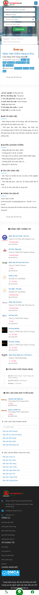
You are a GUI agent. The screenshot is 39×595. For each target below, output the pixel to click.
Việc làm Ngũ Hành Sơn (11, 470)
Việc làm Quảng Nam (10, 480)
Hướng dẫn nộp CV (8, 539)
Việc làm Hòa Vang (9, 463)
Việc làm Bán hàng (9, 438)
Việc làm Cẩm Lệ (9, 457)
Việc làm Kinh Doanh (10, 431)
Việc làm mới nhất (8, 555)
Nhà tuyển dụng (7, 559)
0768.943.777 (10, 515)
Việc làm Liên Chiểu (10, 467)
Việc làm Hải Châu (9, 460)
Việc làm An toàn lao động (12, 435)
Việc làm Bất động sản (11, 445)
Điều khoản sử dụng (8, 531)
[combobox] (19, 20)
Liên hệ (4, 564)
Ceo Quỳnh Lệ (6, 551)
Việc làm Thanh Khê (10, 477)
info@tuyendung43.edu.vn (14, 510)
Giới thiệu (5, 547)
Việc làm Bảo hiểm (9, 441)
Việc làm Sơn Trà (9, 474)
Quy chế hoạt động (8, 535)
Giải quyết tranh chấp (9, 526)
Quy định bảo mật (7, 522)
